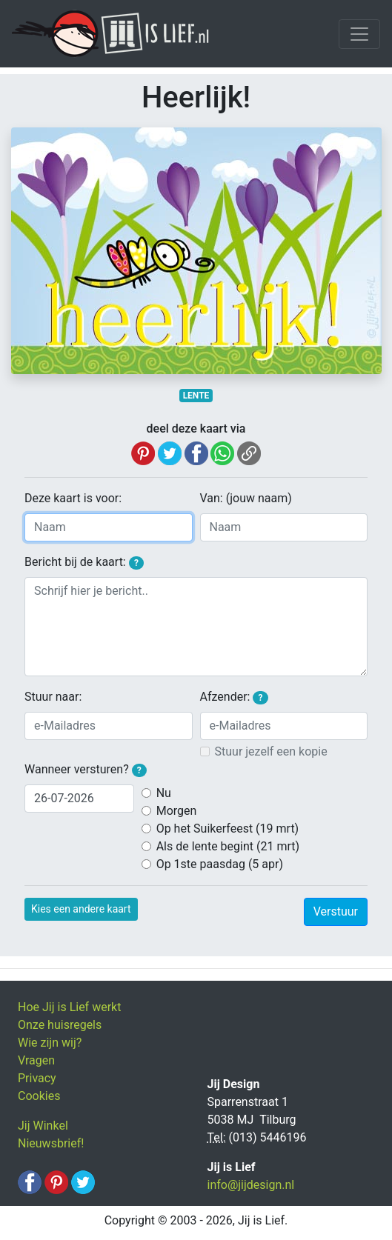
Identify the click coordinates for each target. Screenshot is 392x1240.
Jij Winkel (43, 1126)
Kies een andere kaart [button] (81, 909)
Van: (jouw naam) (246, 498)
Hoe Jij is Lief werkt (69, 1007)
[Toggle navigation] (359, 34)
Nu (163, 793)
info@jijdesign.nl (251, 1185)
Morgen (176, 811)
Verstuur (335, 911)
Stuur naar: (53, 697)
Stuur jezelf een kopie (271, 751)
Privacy (37, 1078)
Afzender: (234, 697)
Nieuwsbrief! (51, 1143)
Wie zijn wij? (50, 1043)
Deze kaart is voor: (73, 498)
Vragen (36, 1060)
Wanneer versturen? (85, 769)
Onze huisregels (60, 1025)
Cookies (39, 1096)
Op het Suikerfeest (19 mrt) (227, 828)
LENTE (196, 395)
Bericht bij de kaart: (84, 562)
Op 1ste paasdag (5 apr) (219, 864)
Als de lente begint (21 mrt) (227, 846)
